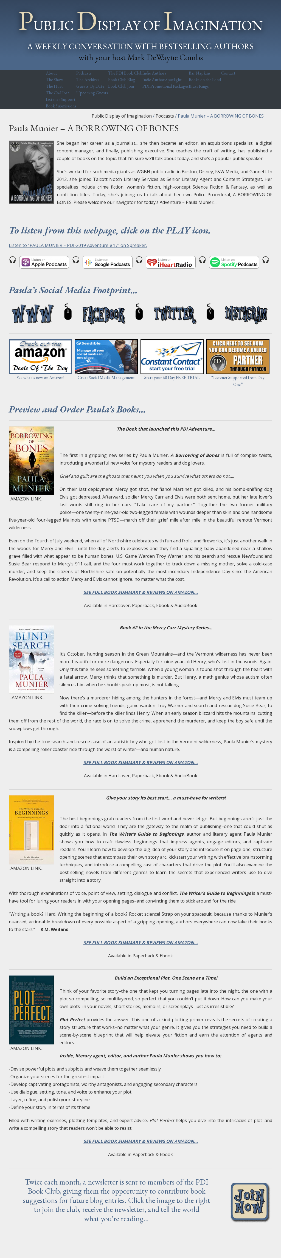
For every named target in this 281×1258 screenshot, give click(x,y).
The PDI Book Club (125, 73)
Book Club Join (121, 86)
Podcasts (84, 73)
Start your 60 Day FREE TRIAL (172, 377)
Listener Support (60, 99)
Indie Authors (154, 73)
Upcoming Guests (92, 93)
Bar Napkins (199, 73)
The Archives (87, 79)
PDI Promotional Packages (165, 86)
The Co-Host (57, 93)
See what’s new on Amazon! (40, 377)
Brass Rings (199, 86)
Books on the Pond (205, 79)
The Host (54, 86)
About (51, 73)
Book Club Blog (121, 79)
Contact (228, 73)
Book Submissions (61, 106)
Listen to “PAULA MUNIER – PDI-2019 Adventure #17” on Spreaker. (78, 245)
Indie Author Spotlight (162, 79)
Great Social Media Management (106, 377)
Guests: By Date (90, 86)
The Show (54, 79)
